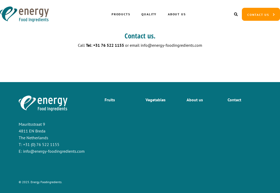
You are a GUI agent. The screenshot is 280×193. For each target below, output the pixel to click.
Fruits (110, 99)
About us (177, 14)
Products (121, 14)
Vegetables (156, 99)
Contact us (258, 15)
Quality (148, 14)
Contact (234, 99)
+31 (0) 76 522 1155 (41, 144)
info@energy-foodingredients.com (171, 45)
